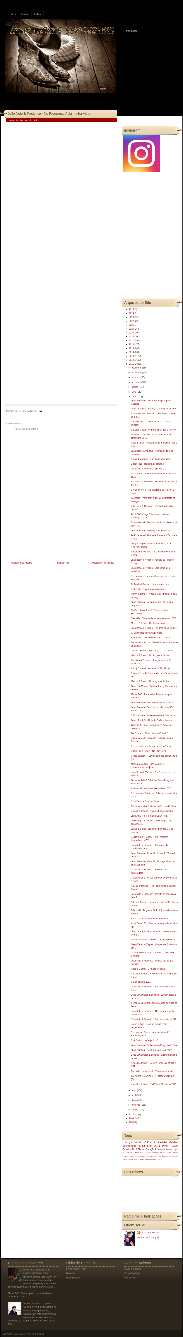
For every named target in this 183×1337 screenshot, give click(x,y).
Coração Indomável (155, 1149)
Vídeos (37, 14)
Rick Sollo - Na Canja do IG (144, 1040)
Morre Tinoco (172, 1153)
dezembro (136, 367)
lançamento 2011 (149, 1145)
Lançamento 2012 (137, 1142)
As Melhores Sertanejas (32, 1334)
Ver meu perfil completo (148, 1237)
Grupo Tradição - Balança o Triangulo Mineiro (153, 408)
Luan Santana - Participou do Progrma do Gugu (154, 1045)
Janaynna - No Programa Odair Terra (149, 816)
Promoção (138, 1159)
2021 (131, 325)
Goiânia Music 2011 (140, 982)
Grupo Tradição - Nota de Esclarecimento (151, 720)
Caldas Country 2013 (148, 1156)
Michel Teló (130, 1277)
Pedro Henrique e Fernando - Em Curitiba (151, 746)
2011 (131, 364)
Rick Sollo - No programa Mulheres (148, 589)
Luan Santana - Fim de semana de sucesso (152, 702)
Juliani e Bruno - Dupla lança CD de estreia (152, 650)
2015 (131, 348)
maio (134, 1090)
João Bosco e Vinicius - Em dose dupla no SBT (154, 628)
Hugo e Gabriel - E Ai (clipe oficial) (148, 969)
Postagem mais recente (20, 563)
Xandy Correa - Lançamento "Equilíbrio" (150, 668)
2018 (131, 336)
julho (134, 392)
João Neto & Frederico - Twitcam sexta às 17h (153, 1019)
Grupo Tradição (132, 1273)
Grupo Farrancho (132, 1269)
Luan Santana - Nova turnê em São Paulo (151, 1050)
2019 (131, 332)
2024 (131, 313)
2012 (131, 360)
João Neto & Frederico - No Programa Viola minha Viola (49, 113)
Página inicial (62, 563)
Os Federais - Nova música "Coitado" (149, 733)
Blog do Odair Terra (75, 1269)
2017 (131, 340)
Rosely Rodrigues (149, 1159)
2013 (131, 356)
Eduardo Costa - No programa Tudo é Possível (154, 429)
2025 (131, 309)
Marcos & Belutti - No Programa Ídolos (150, 655)
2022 (131, 321)
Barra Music (134, 1156)
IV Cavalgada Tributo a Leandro (146, 633)
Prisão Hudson (170, 1146)
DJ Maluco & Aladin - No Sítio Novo (148, 751)
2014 (131, 352)
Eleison (141, 1149)
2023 (131, 317)
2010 (131, 1114)
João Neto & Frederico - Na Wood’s (148, 468)
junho (134, 396)
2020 (131, 329)
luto (158, 1159)
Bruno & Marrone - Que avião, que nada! (151, 459)
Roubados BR (73, 1277)
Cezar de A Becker (150, 1232)
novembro (136, 372)
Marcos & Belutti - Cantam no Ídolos (148, 623)
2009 (131, 1118)
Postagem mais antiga (103, 563)
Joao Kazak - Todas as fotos (145, 801)
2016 (131, 344)
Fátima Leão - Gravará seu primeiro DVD (151, 788)
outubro (135, 377)
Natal (131, 1159)
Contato (24, 14)
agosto (135, 387)
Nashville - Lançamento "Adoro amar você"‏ (152, 1071)
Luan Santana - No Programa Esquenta (150, 530)
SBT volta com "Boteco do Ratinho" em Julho (153, 715)
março (134, 1100)
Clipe (147, 1153)
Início (13, 14)
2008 (131, 1122)
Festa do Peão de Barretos (167, 1156)
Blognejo (70, 1273)
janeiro (135, 1109)
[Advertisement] (34, 534)
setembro (136, 382)
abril (133, 1095)
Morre (169, 1149)
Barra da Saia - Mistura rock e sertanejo (150, 918)
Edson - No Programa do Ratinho (147, 464)
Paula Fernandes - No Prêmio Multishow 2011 (153, 1084)
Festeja (126, 1159)
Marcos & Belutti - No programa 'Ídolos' (150, 681)
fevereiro (136, 1105)
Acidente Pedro (165, 1142)
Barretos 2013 (130, 1149)
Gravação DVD (157, 1153)
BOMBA (126, 1156)
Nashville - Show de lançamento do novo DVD (153, 618)
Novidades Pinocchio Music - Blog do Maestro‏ (153, 939)
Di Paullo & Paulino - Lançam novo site (150, 584)
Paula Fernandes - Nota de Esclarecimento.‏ (152, 811)
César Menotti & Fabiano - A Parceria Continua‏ (154, 806)
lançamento (129, 1145)
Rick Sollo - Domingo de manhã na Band (151, 637)
